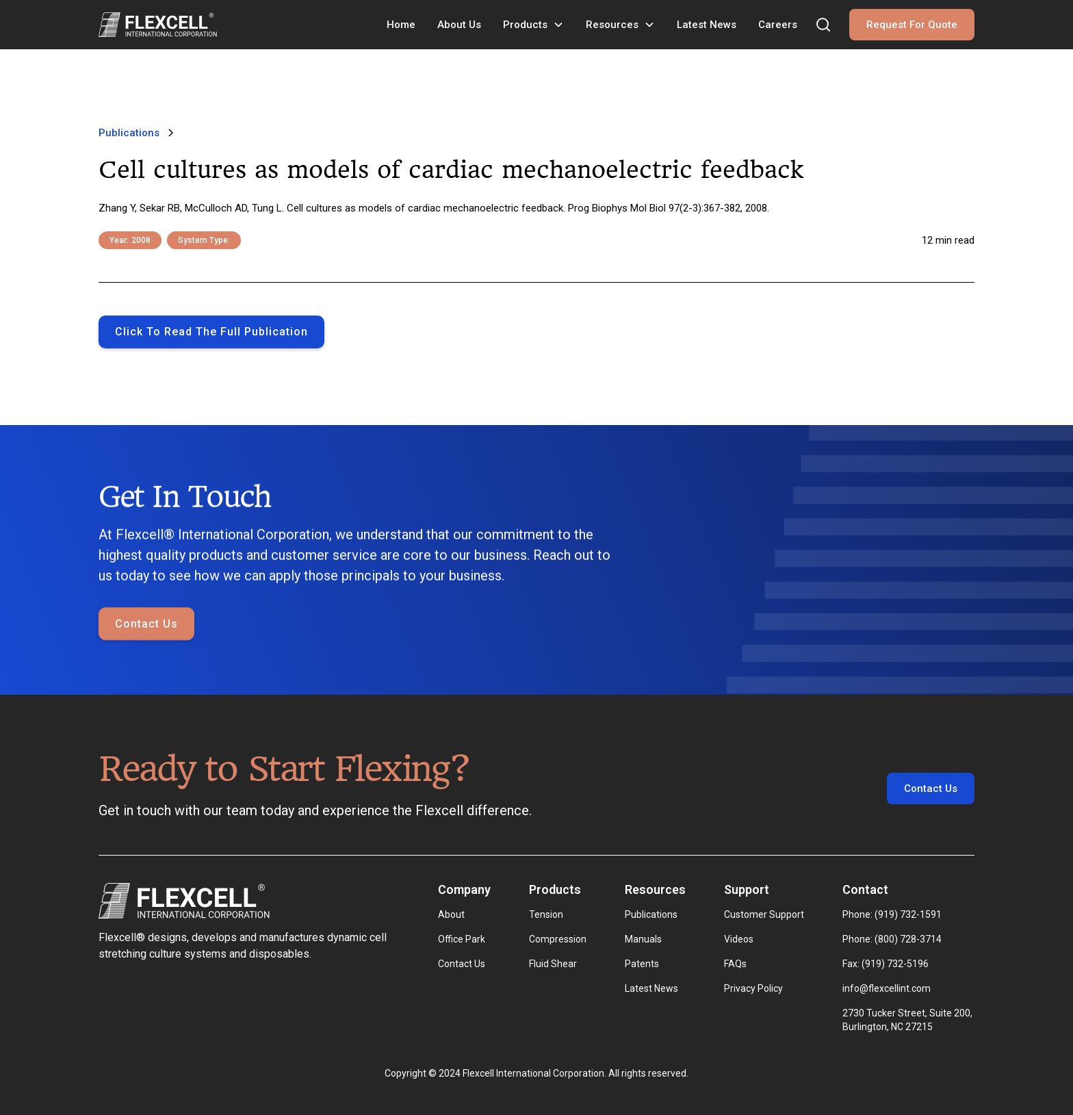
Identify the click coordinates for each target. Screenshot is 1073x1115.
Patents (642, 963)
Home (401, 24)
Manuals (643, 939)
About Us (459, 24)
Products (525, 24)
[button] (533, 24)
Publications (651, 914)
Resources (612, 24)
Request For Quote (911, 24)
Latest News (706, 24)
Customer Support (764, 914)
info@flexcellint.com (886, 988)
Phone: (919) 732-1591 (892, 914)
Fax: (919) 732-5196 (885, 963)
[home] (158, 24)
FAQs (735, 963)
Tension (546, 914)
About (451, 914)
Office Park (461, 939)
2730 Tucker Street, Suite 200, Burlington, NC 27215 (908, 1020)
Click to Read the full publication (211, 331)
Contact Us (146, 624)
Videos (738, 939)
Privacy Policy (753, 988)
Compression (557, 939)
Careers (777, 24)
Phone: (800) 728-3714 (892, 939)
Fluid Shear (553, 963)
